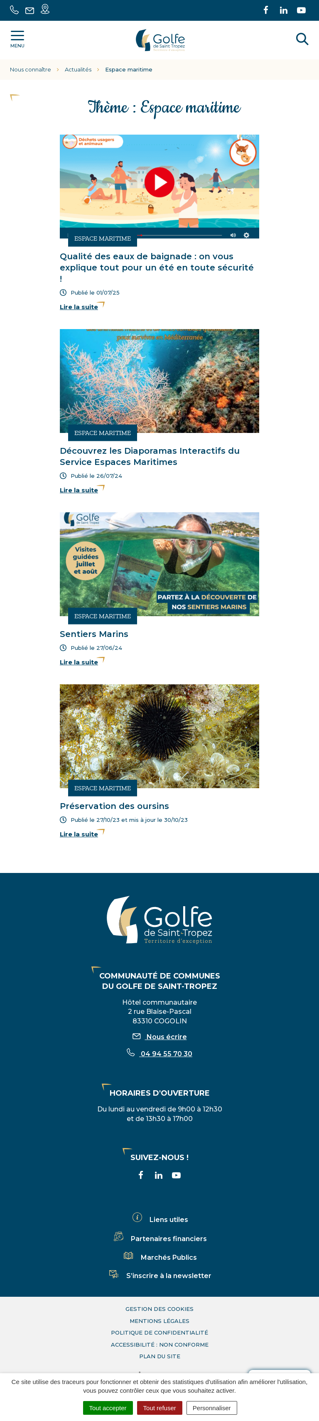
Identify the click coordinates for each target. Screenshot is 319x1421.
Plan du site (159, 1356)
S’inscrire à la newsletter (159, 1276)
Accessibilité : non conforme (160, 1344)
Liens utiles (159, 1220)
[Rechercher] (302, 40)
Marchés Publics (159, 1257)
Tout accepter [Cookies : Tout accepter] (108, 1407)
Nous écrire (160, 1037)
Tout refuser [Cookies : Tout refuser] (159, 1407)
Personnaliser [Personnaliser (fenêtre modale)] (212, 1407)
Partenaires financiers (159, 1239)
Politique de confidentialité (159, 1332)
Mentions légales (159, 1321)
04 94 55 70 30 (159, 1054)
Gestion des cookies (159, 1308)
